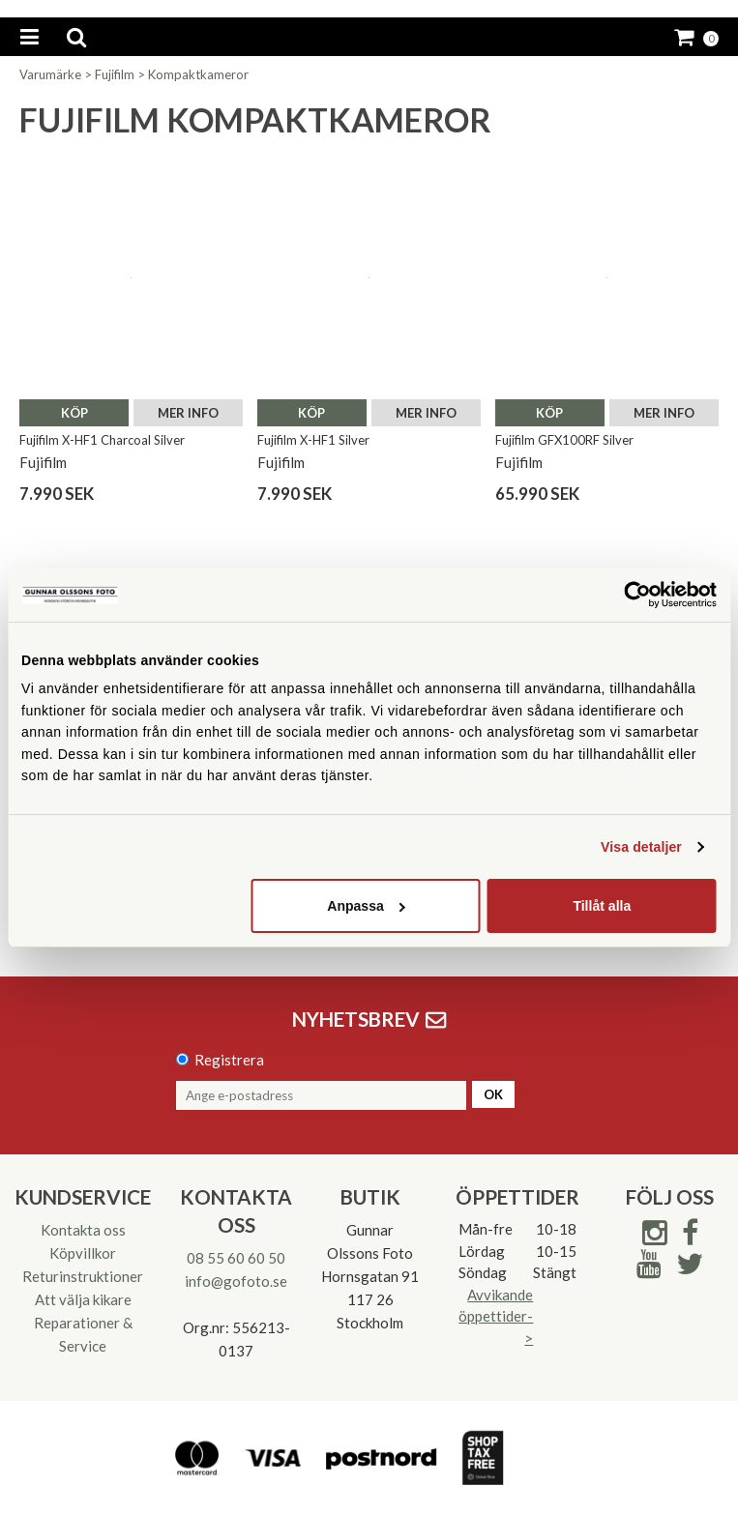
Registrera (229, 1059)
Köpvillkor (82, 1253)
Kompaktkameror (198, 74)
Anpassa (366, 906)
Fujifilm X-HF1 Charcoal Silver (102, 440)
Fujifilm (114, 74)
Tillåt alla (602, 906)
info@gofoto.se (236, 1281)
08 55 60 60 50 (236, 1258)
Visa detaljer (641, 847)
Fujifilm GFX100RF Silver (564, 440)
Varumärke (50, 74)
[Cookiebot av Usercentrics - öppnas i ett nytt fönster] (632, 594)
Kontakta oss (83, 1229)
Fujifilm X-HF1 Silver (313, 440)
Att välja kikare (83, 1299)
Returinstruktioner (82, 1276)
